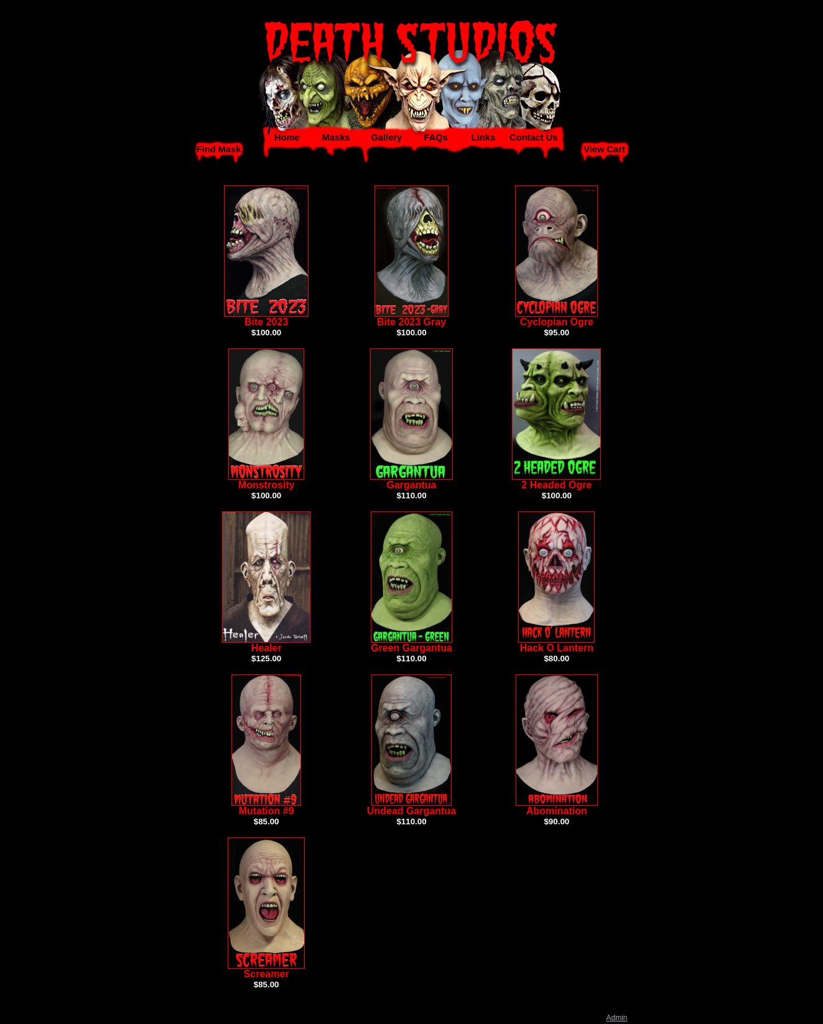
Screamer (266, 974)
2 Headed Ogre (556, 485)
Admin (616, 1017)
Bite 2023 (266, 322)
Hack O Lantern (556, 648)
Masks (336, 137)
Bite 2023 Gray (411, 322)
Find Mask (219, 149)
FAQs (436, 137)
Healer (266, 648)
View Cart (604, 149)
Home (287, 137)
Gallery (386, 137)
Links (483, 137)
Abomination (556, 811)
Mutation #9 (266, 811)
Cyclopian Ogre (556, 322)
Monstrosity (266, 485)
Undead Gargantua (411, 811)
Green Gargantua (411, 648)
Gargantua (411, 485)
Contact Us (533, 137)
